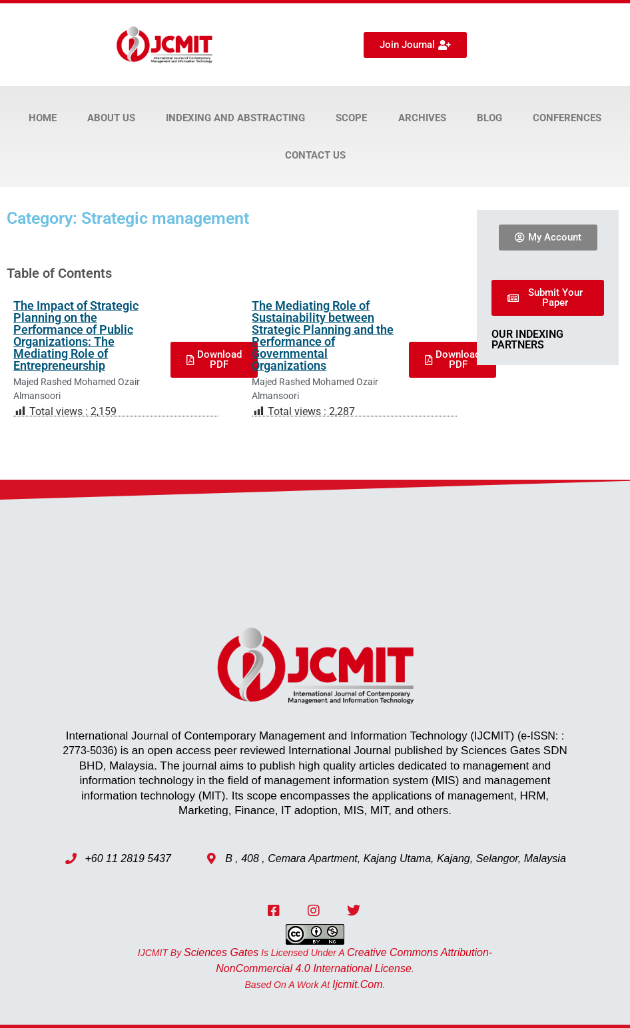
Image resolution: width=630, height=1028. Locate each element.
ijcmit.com (357, 984)
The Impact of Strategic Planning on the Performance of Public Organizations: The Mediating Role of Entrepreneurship (76, 335)
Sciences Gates (221, 952)
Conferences (567, 118)
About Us (111, 118)
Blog (489, 118)
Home (43, 118)
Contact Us (315, 155)
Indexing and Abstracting (235, 118)
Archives (422, 118)
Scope (351, 118)
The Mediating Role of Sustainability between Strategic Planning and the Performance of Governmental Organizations (323, 335)
